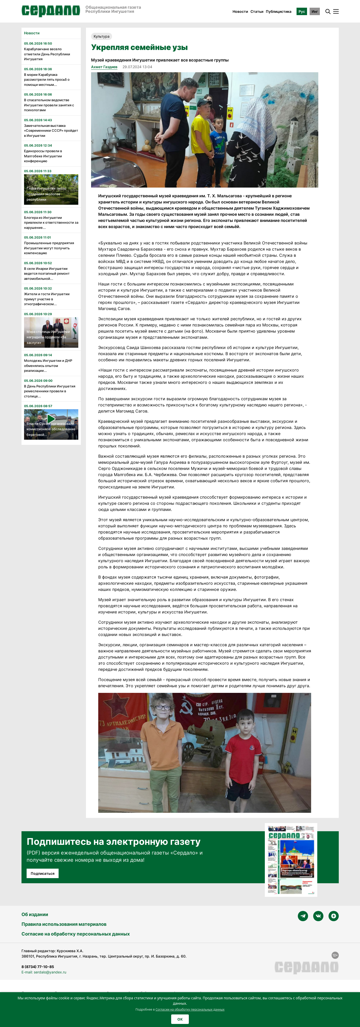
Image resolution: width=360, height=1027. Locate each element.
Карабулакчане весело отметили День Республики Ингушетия (47, 54)
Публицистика (278, 11)
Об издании (34, 914)
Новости (240, 11)
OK (179, 1019)
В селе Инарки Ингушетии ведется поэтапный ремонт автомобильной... (47, 273)
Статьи (256, 11)
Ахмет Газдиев (104, 67)
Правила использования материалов (63, 924)
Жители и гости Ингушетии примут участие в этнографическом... (47, 299)
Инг (315, 11)
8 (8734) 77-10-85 (37, 966)
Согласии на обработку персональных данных (190, 1009)
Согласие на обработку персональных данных (75, 934)
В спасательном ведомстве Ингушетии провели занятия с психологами (49, 105)
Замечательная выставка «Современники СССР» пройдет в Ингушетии (51, 131)
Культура (102, 36)
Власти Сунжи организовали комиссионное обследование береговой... (51, 429)
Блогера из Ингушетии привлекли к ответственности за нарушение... (51, 222)
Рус (302, 11)
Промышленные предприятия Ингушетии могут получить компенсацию (49, 248)
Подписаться (42, 873)
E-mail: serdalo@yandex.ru (43, 972)
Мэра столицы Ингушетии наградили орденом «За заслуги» (48, 337)
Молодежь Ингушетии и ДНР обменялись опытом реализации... (48, 365)
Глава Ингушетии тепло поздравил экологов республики (46, 193)
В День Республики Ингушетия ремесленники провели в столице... (49, 391)
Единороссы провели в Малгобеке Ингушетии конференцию (43, 156)
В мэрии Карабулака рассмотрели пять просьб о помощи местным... (47, 80)
